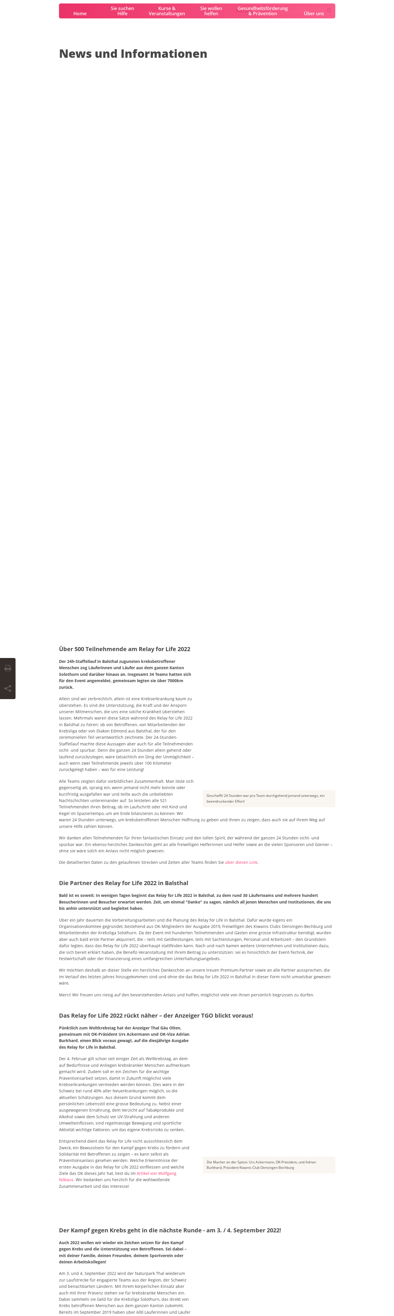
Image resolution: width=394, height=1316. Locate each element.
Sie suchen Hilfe (122, 11)
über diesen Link (241, 246)
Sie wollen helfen (211, 11)
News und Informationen (133, 53)
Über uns (314, 13)
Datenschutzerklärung (98, 1298)
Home (80, 13)
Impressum (67, 1298)
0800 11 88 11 (177, 1187)
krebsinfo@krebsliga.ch (187, 1207)
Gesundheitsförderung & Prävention (263, 11)
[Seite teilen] (8, 689)
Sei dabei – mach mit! (90, 1098)
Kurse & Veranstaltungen (167, 11)
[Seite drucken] (8, 668)
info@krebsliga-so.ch (76, 1214)
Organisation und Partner (160, 1098)
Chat (170, 1219)
